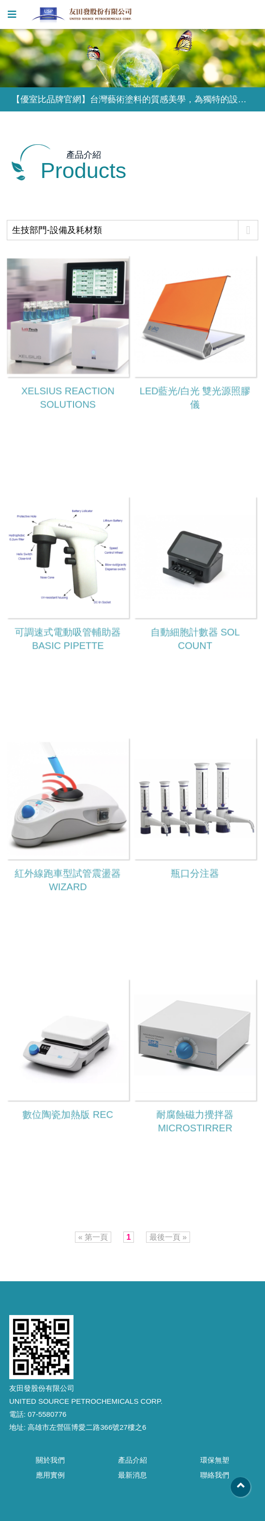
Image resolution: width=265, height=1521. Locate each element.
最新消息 (132, 1475)
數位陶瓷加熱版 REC (68, 1115)
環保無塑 (214, 1460)
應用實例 (50, 1475)
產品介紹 (132, 1460)
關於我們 (50, 1460)
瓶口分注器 (195, 873)
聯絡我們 (214, 1475)
